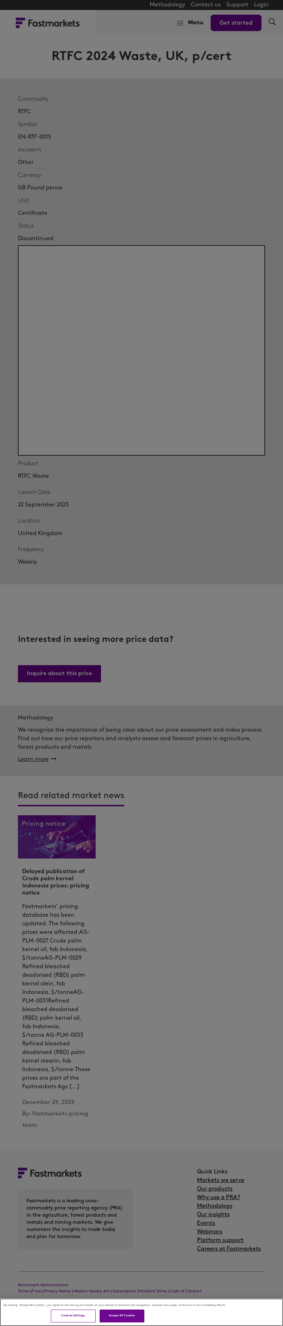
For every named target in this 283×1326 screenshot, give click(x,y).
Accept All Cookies (122, 1315)
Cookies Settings (73, 1315)
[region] (141, 1312)
